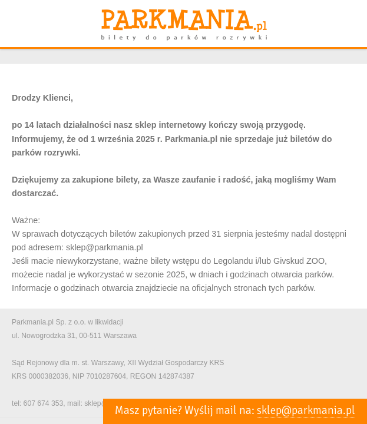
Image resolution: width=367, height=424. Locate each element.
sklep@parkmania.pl (306, 410)
